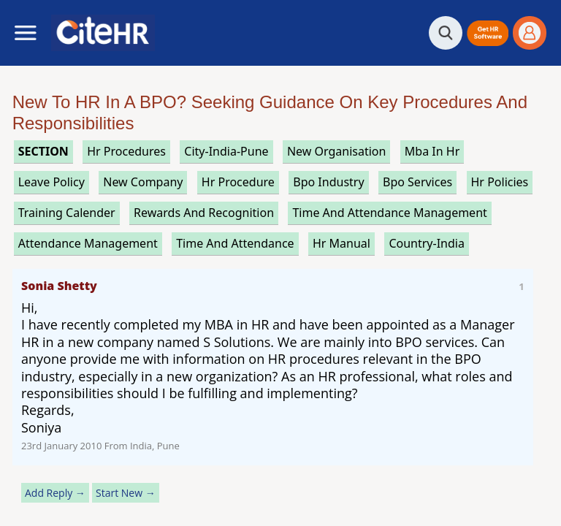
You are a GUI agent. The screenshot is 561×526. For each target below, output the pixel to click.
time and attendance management (389, 213)
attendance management (88, 243)
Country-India (427, 243)
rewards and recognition (204, 213)
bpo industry (328, 182)
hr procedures (126, 151)
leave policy (51, 182)
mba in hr (432, 151)
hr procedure (238, 182)
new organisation (336, 151)
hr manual (341, 243)
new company (143, 182)
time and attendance (235, 243)
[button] (487, 33)
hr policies (500, 182)
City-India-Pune (226, 151)
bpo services (417, 182)
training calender (66, 213)
